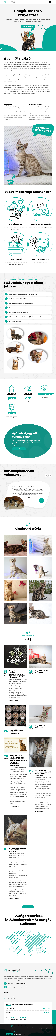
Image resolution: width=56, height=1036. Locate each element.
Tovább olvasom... (14, 700)
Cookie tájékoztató (10, 998)
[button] (23, 510)
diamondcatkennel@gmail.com (17, 983)
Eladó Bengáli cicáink (19, 448)
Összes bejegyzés (28, 906)
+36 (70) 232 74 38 (18, 1017)
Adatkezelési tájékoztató (12, 996)
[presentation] (46, 475)
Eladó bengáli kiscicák (28, 26)
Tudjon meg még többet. (11, 1031)
